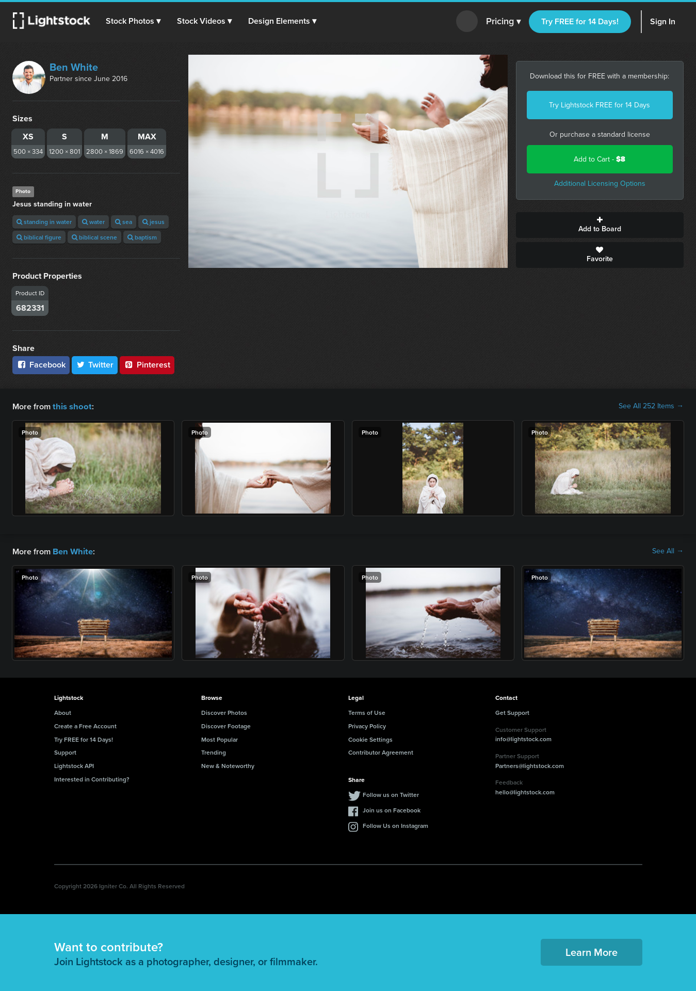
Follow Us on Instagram (395, 824)
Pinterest (147, 365)
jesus (153, 221)
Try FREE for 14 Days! (580, 21)
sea (123, 221)
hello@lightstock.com (525, 791)
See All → (668, 551)
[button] (133, 21)
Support (65, 751)
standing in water (44, 221)
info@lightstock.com (523, 737)
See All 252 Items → (651, 406)
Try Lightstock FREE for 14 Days (599, 105)
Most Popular (219, 738)
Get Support (512, 711)
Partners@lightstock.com (529, 764)
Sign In (662, 21)
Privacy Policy (367, 725)
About (62, 711)
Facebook (41, 365)
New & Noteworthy (227, 764)
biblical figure (39, 237)
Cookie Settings (370, 738)
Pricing (503, 21)
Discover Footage (226, 725)
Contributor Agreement (380, 751)
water (93, 221)
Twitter (95, 365)
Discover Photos (224, 711)
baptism (142, 237)
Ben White (74, 67)
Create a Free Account (85, 725)
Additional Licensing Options (599, 183)
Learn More (591, 951)
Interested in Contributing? (92, 778)
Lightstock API (74, 764)
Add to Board (599, 225)
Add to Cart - (599, 159)
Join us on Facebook (391, 809)
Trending (213, 751)
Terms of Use (366, 711)
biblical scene (94, 237)
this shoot (71, 406)
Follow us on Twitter (391, 793)
